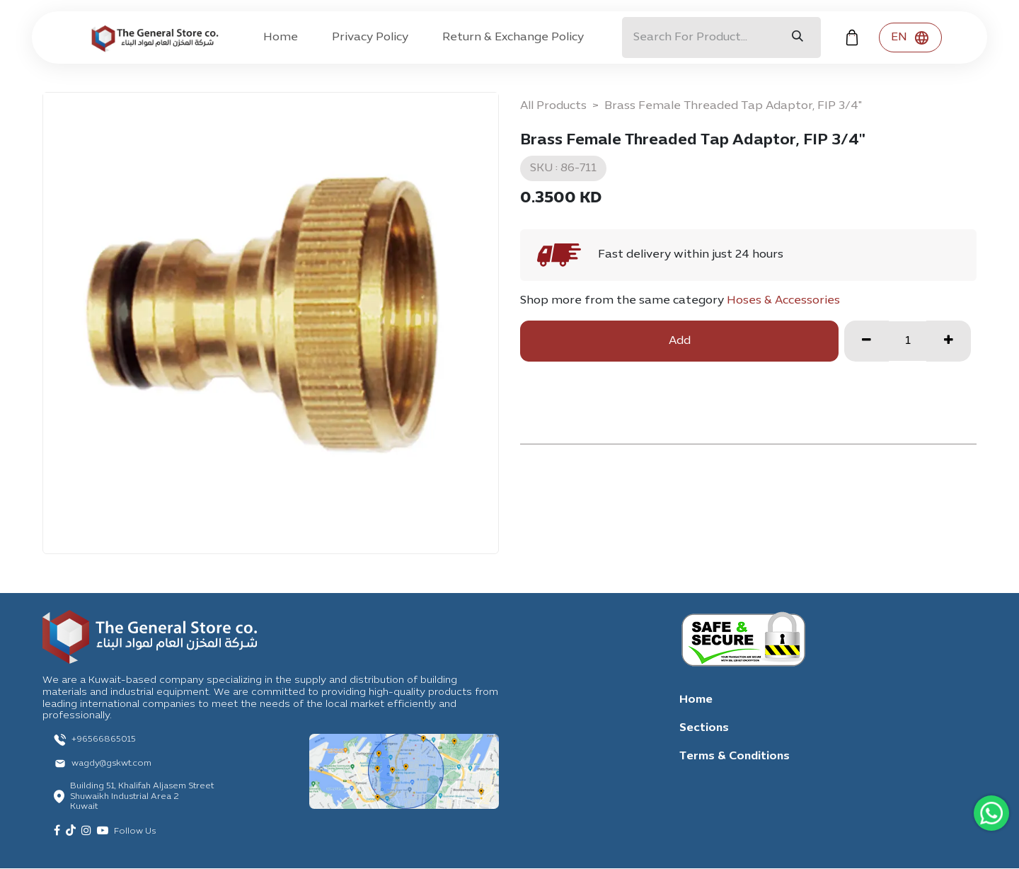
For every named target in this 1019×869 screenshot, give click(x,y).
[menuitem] (280, 37)
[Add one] (948, 341)
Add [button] (680, 341)
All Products (553, 106)
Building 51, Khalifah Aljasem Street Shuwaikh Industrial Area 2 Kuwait (142, 796)
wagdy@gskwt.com (111, 764)
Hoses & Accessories (783, 301)
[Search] (797, 37)
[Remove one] (866, 341)
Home (696, 700)
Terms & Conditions (734, 756)
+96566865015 (103, 739)
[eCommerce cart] (852, 37)
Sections (704, 728)
